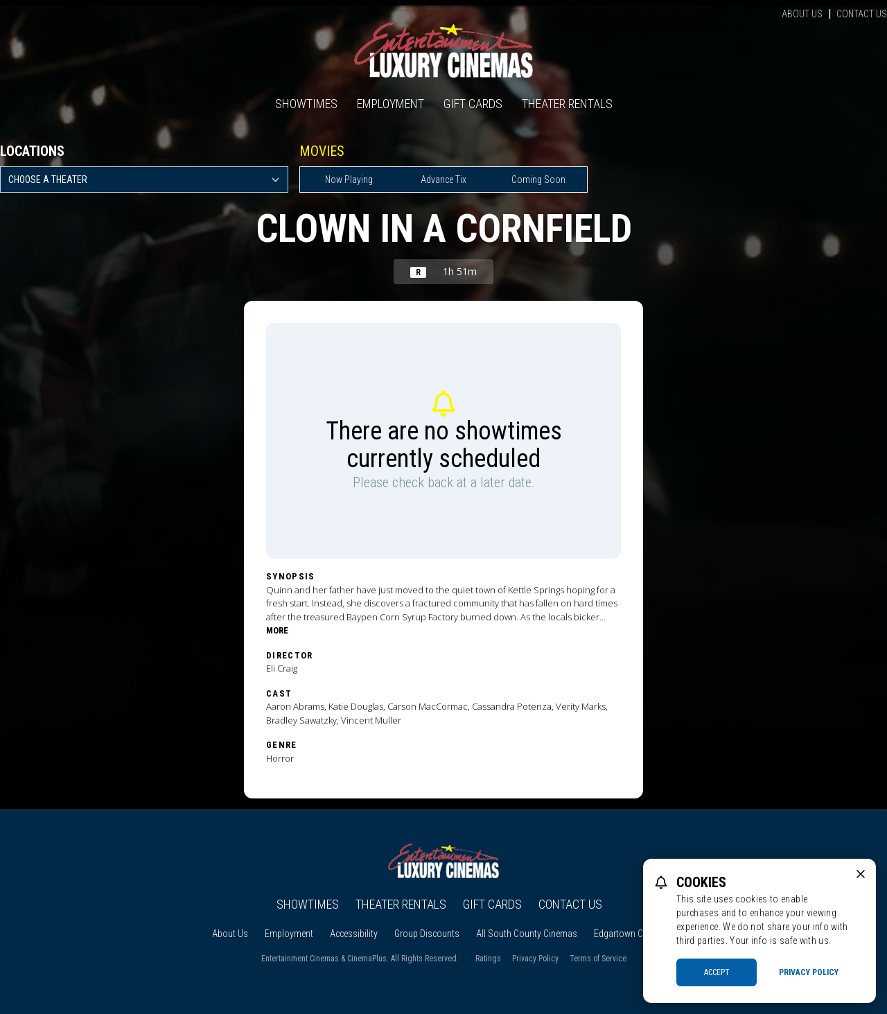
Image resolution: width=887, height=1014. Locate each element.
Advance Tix (443, 179)
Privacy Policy (535, 958)
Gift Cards (473, 103)
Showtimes (306, 103)
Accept (717, 972)
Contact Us (861, 13)
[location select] (144, 179)
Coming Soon (538, 179)
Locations (32, 151)
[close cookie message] (861, 874)
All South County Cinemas (526, 933)
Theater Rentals (567, 103)
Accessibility (354, 933)
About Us (802, 13)
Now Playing (349, 179)
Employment (390, 103)
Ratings (488, 958)
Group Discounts (426, 933)
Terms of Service (598, 958)
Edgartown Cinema (630, 933)
